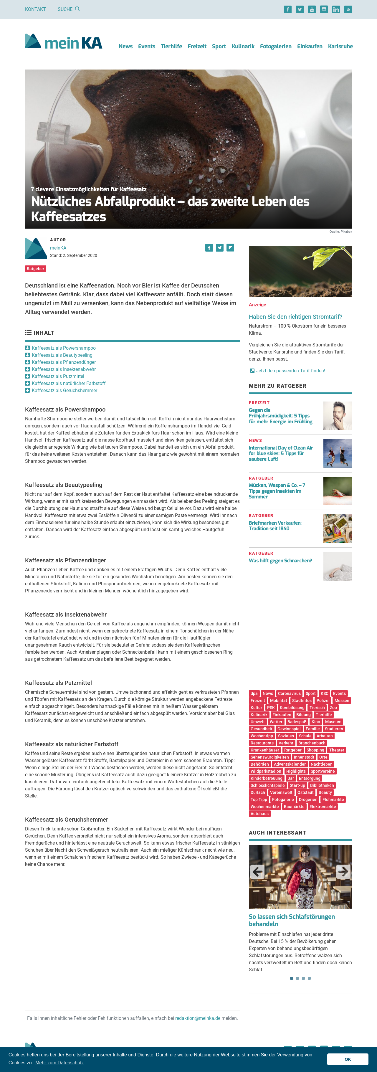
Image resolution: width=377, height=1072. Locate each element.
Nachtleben (322, 764)
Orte (323, 757)
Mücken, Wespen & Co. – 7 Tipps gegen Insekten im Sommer (277, 491)
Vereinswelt (281, 792)
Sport (219, 46)
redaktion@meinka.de (197, 1018)
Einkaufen (310, 46)
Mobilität (278, 700)
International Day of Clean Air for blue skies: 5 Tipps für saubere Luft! (281, 453)
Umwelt (258, 721)
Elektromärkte (323, 806)
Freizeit (197, 46)
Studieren (334, 728)
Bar (290, 778)
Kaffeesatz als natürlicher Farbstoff (69, 383)
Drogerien (308, 799)
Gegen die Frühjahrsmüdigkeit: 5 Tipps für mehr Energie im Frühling (280, 415)
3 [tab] (303, 978)
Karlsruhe (340, 46)
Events (146, 46)
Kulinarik (243, 46)
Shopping (315, 750)
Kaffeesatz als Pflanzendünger (64, 362)
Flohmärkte (333, 799)
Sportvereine (323, 771)
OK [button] (348, 1059)
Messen (342, 700)
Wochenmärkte (265, 806)
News (126, 46)
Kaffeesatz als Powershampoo (64, 348)
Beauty (325, 792)
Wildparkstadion (266, 771)
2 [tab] (297, 978)
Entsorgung (309, 778)
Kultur (256, 707)
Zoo (333, 707)
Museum (333, 721)
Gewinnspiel (289, 728)
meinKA (58, 248)
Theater (336, 750)
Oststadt (305, 792)
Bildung (303, 714)
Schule (305, 736)
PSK (271, 707)
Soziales (286, 736)
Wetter (276, 721)
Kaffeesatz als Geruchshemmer (64, 390)
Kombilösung (292, 707)
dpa (254, 693)
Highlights (296, 771)
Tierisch (317, 707)
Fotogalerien (276, 46)
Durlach (258, 792)
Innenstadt (304, 757)
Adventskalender (290, 764)
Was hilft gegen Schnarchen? (280, 561)
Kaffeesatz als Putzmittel (58, 376)
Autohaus (260, 813)
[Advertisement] (300, 640)
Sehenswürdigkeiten (270, 757)
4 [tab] (309, 978)
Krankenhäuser (265, 750)
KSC (324, 693)
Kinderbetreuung (266, 778)
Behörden (260, 764)
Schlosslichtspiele (268, 785)
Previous (257, 872)
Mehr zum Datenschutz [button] (59, 1062)
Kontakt (35, 9)
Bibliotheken (322, 785)
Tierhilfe (171, 46)
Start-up (297, 785)
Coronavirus (289, 693)
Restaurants (262, 743)
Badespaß (297, 721)
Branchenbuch (311, 743)
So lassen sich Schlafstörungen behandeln (292, 920)
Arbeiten (325, 736)
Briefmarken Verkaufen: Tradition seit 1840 (275, 526)
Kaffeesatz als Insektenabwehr (64, 369)
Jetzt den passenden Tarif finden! (290, 371)
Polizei (323, 700)
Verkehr (286, 743)
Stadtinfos (302, 700)
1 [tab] (291, 978)
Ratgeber (35, 268)
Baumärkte (294, 806)
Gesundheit (261, 728)
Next (343, 872)
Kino (316, 721)
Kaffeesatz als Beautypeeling (62, 355)
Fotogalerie (283, 799)
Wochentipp (262, 736)
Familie (313, 728)
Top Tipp (259, 799)
